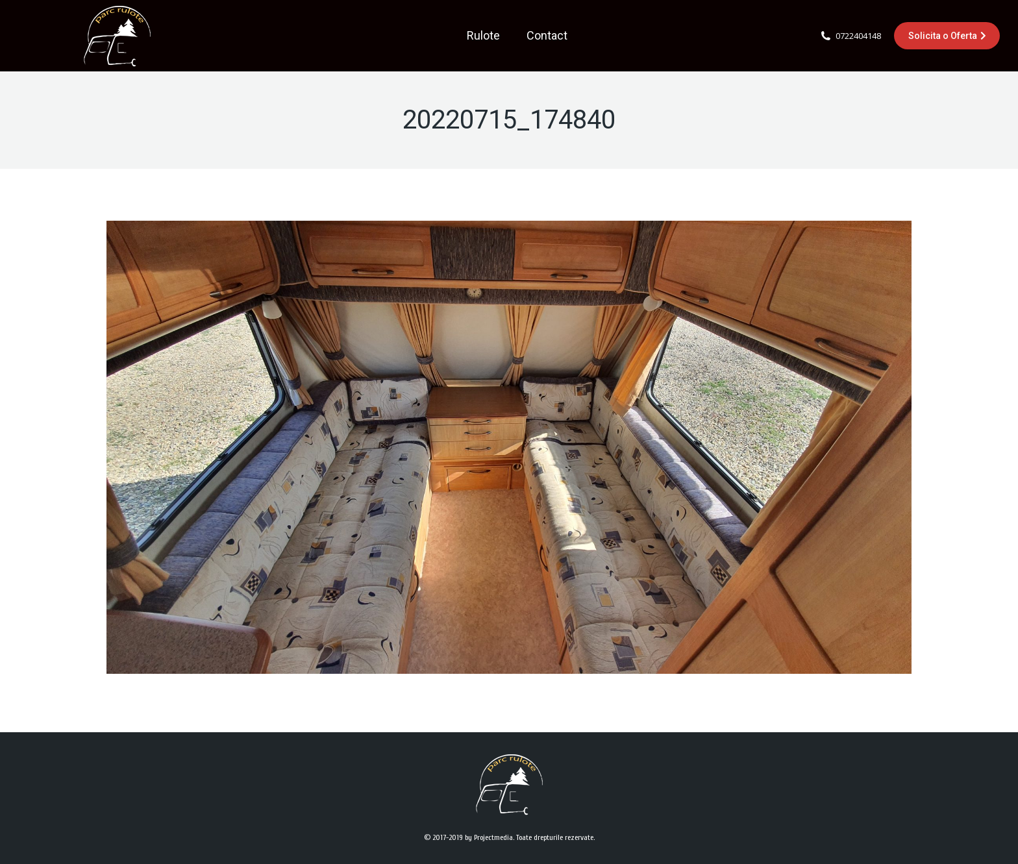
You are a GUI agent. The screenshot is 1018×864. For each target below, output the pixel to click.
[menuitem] (483, 35)
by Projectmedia (489, 837)
